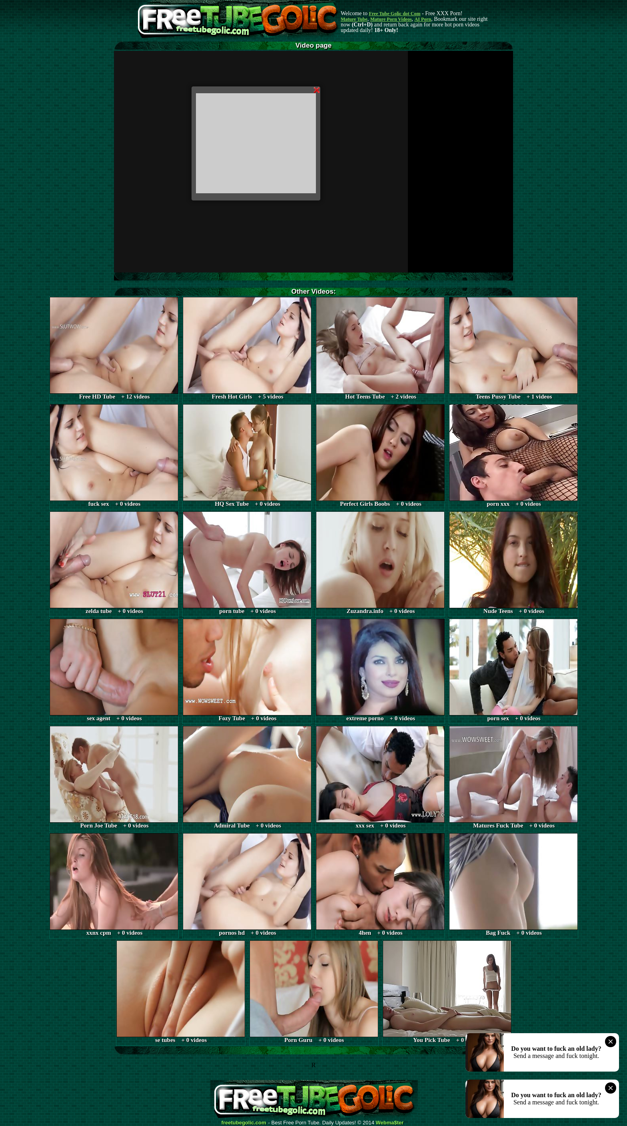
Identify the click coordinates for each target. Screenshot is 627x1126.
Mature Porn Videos (391, 19)
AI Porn (423, 19)
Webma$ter (390, 1123)
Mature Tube (354, 19)
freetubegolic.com (244, 1123)
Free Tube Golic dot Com (394, 13)
